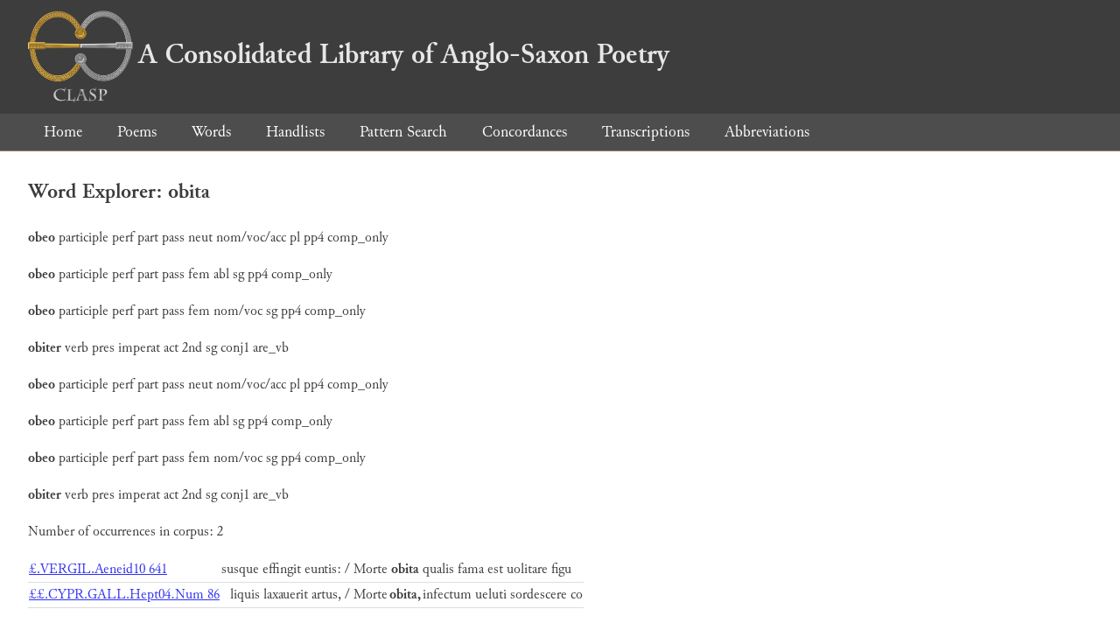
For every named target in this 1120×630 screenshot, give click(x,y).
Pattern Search (403, 132)
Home (63, 132)
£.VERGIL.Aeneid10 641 (98, 569)
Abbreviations (766, 132)
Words (211, 132)
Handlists (295, 132)
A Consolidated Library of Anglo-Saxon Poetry (348, 54)
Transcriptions (646, 132)
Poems (137, 132)
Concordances (524, 132)
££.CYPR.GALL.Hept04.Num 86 (124, 594)
